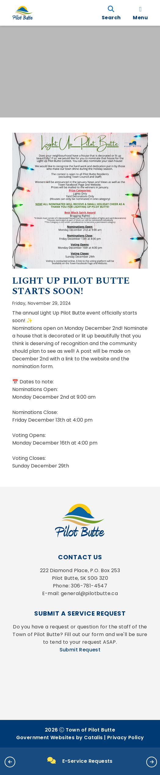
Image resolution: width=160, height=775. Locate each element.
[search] (111, 13)
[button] (10, 762)
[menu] (140, 13)
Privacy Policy (125, 737)
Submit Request (80, 649)
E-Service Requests (80, 761)
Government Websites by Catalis (59, 737)
